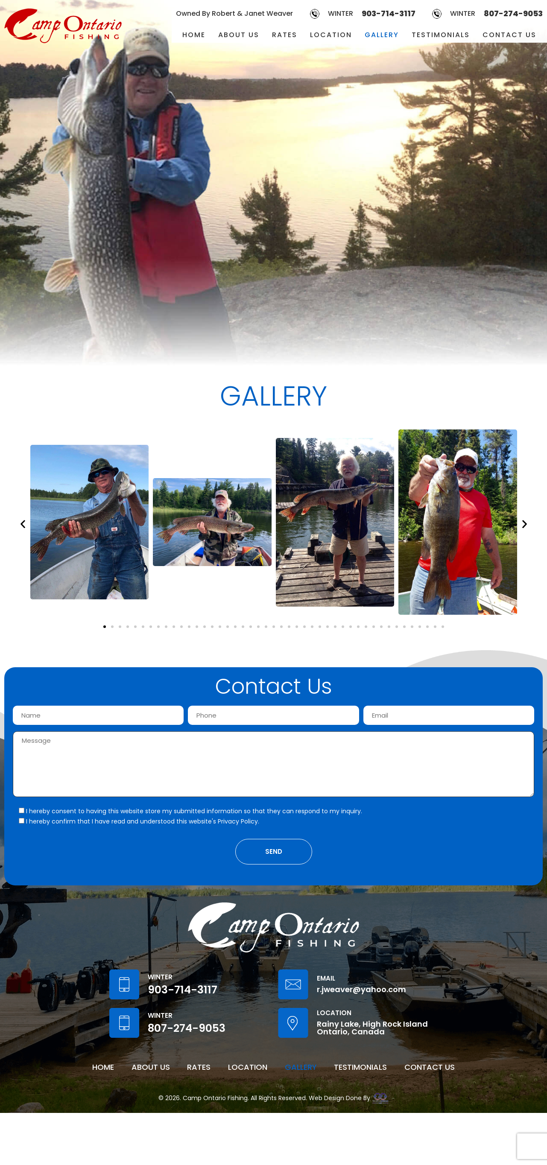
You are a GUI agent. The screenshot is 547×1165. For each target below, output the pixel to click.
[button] (23, 523)
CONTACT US (509, 35)
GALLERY (382, 35)
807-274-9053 (513, 13)
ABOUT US (238, 35)
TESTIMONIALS (441, 35)
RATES (284, 35)
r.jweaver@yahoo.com (361, 1041)
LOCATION (331, 35)
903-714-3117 (388, 13)
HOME (193, 35)
